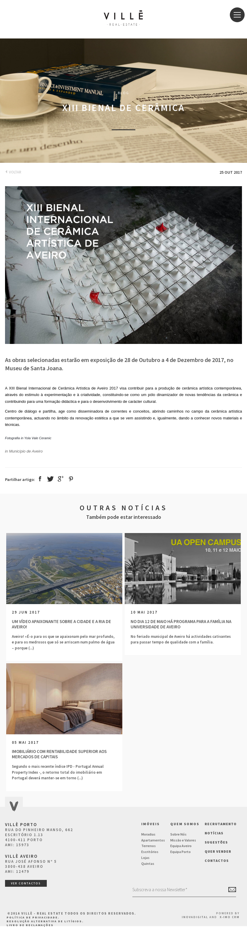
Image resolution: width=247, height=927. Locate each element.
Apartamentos (153, 840)
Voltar (13, 172)
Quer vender (218, 851)
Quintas (147, 863)
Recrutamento (221, 824)
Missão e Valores (183, 840)
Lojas (145, 857)
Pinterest (71, 479)
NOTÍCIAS (214, 833)
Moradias (148, 834)
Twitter (50, 479)
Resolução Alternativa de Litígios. (45, 921)
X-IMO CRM (230, 917)
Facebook (40, 478)
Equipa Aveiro (181, 846)
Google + (61, 479)
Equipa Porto (180, 851)
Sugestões (216, 842)
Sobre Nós (178, 834)
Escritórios (149, 851)
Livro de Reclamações (30, 925)
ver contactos (26, 883)
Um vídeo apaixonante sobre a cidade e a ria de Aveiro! (61, 624)
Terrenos (148, 846)
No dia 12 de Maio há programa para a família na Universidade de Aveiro (181, 624)
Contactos (217, 860)
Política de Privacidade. (33, 917)
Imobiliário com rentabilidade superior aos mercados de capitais (59, 754)
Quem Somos (184, 824)
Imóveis (150, 824)
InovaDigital (195, 917)
